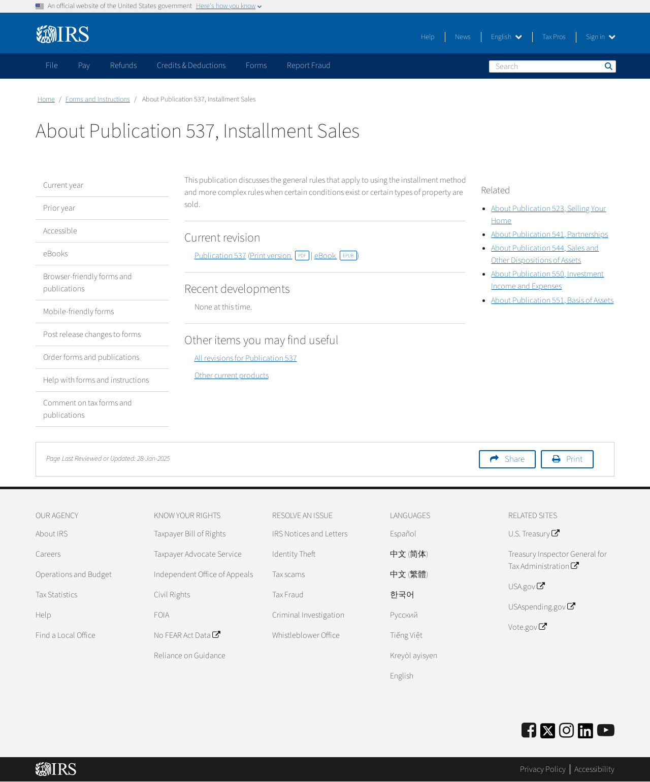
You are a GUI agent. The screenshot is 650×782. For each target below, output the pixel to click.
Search (607, 66)
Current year (63, 185)
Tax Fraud (288, 594)
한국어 (402, 594)
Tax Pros (554, 37)
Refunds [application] (123, 65)
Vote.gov (527, 627)
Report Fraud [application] (309, 65)
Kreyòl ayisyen (413, 655)
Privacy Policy (543, 769)
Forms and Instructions (98, 99)
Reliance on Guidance (189, 655)
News (463, 37)
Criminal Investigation (308, 615)
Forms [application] (256, 65)
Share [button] (515, 459)
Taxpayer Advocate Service (198, 554)
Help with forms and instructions (96, 380)
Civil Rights (172, 594)
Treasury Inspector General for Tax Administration (557, 560)
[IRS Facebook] (529, 731)
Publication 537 (220, 255)
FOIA (161, 615)
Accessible (60, 230)
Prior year (59, 208)
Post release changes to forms (92, 334)
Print (574, 459)
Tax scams (288, 574)
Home (46, 99)
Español (403, 533)
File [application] (52, 65)
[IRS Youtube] (605, 731)
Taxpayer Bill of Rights (189, 533)
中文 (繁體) (409, 574)
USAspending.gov (541, 607)
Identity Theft (293, 554)
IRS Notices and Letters (309, 533)
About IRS (52, 533)
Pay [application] (84, 65)
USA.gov (526, 586)
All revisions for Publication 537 (245, 358)
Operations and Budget (74, 574)
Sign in (600, 37)
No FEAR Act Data (187, 635)
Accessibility (594, 769)
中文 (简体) (409, 554)
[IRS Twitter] (548, 734)
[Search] (552, 66)
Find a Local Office (65, 635)
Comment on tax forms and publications (87, 409)
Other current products (231, 375)
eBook (335, 255)
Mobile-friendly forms (78, 311)
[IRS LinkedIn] (585, 734)
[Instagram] (566, 731)
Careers (48, 554)
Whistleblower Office (306, 635)
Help (428, 37)
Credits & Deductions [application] (191, 65)
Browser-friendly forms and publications (87, 282)
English (506, 37)
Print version (279, 255)
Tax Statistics (56, 594)
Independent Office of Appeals (203, 574)
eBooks (55, 253)
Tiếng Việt (406, 635)
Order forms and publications (91, 357)
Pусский (404, 615)
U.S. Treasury (533, 533)
